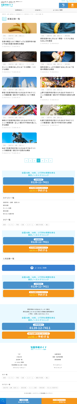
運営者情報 (58, 359)
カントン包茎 (30, 64)
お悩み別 (19, 357)
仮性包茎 (67, 64)
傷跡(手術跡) (39, 224)
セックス (11, 224)
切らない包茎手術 (8, 38)
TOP (19, 354)
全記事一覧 (19, 359)
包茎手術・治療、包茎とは (16, 35)
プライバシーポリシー (19, 367)
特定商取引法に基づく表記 (19, 365)
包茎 (4, 35)
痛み (47, 224)
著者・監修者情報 (58, 357)
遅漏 (4, 224)
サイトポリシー (57, 365)
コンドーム (30, 224)
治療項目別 (58, 354)
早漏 (17, 224)
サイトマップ (58, 367)
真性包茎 (67, 35)
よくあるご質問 (58, 10)
